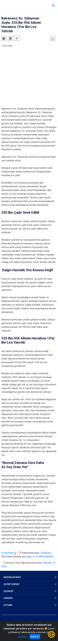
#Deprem (46, 552)
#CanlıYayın (7, 552)
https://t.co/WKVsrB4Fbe (40, 556)
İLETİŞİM (8, 605)
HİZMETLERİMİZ (12, 584)
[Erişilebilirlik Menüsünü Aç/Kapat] (51, 634)
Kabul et (35, 636)
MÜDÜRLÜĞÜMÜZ (12, 577)
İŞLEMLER (8, 591)
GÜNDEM (8, 598)
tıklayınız (22, 636)
